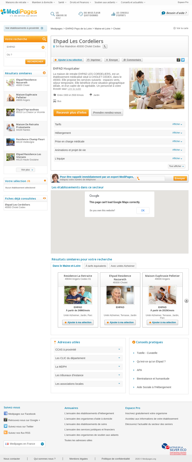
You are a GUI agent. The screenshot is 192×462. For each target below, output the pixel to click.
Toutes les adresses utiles (78, 440)
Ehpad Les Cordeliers (25, 206)
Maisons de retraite (16, 2)
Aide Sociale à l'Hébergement (154, 387)
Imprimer (95, 60)
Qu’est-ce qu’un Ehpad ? (151, 361)
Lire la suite (74, 88)
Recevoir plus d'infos (72, 112)
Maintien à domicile (42, 2)
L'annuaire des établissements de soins (86, 424)
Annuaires (71, 408)
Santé (61, 2)
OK (143, 210)
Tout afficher (175, 166)
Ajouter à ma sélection (70, 60)
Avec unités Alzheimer (123, 266)
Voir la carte (180, 28)
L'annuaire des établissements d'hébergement (89, 413)
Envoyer (113, 60)
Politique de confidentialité (116, 458)
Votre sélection (17, 181)
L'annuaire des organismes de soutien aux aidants (91, 435)
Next (186, 301)
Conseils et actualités (132, 2)
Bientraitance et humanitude (153, 378)
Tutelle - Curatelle (147, 352)
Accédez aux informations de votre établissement (151, 418)
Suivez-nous (12, 407)
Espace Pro (183, 2)
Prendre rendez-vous (107, 112)
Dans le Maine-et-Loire (67, 265)
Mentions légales (78, 458)
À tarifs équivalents (96, 266)
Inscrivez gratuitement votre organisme (146, 413)
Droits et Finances (79, 2)
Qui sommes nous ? (45, 458)
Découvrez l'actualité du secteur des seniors (149, 424)
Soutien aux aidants (105, 2)
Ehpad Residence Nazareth (120, 277)
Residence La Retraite (78, 276)
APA (139, 370)
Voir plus (25, 169)
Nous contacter (12, 458)
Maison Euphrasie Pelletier (162, 276)
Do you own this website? (102, 210)
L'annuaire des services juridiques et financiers (90, 429)
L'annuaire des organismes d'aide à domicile (88, 418)
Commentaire (134, 60)
